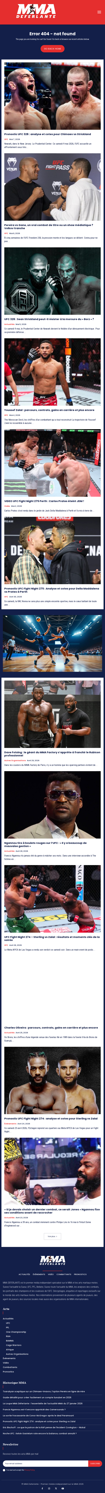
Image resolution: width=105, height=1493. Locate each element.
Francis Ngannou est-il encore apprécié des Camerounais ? (34, 1409)
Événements (10, 1124)
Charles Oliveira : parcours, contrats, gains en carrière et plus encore (51, 1027)
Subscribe (95, 1463)
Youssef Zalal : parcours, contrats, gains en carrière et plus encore (49, 410)
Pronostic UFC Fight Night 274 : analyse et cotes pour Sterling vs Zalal (51, 1118)
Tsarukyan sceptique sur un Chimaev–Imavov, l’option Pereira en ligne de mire (44, 1391)
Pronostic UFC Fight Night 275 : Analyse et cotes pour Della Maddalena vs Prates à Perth (51, 590)
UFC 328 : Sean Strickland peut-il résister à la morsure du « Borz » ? (49, 319)
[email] (45, 1463)
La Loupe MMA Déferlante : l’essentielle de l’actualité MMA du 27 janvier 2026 (42, 1403)
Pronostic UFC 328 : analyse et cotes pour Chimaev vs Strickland (47, 134)
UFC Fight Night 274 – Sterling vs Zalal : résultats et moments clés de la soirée (52, 938)
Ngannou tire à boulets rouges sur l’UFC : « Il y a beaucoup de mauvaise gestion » (45, 844)
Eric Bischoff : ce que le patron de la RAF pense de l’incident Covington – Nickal (44, 1427)
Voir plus (52, 1236)
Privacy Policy (29, 1470)
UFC (6, 139)
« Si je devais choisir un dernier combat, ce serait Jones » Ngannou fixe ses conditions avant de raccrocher (52, 1211)
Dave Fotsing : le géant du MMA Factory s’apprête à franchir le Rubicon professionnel (52, 754)
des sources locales (29, 1299)
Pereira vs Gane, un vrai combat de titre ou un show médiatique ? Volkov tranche (48, 226)
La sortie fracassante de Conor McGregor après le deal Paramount (38, 1415)
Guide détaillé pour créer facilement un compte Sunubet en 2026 (37, 1397)
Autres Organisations (15, 760)
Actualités (9, 324)
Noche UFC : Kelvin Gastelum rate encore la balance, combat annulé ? (40, 1433)
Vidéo (7, 506)
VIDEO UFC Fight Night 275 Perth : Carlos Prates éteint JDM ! (44, 501)
